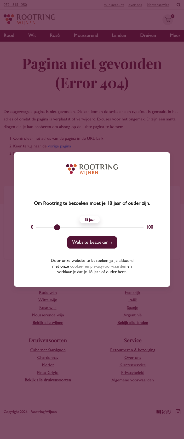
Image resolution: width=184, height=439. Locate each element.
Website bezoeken (90, 242)
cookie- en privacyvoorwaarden (98, 266)
